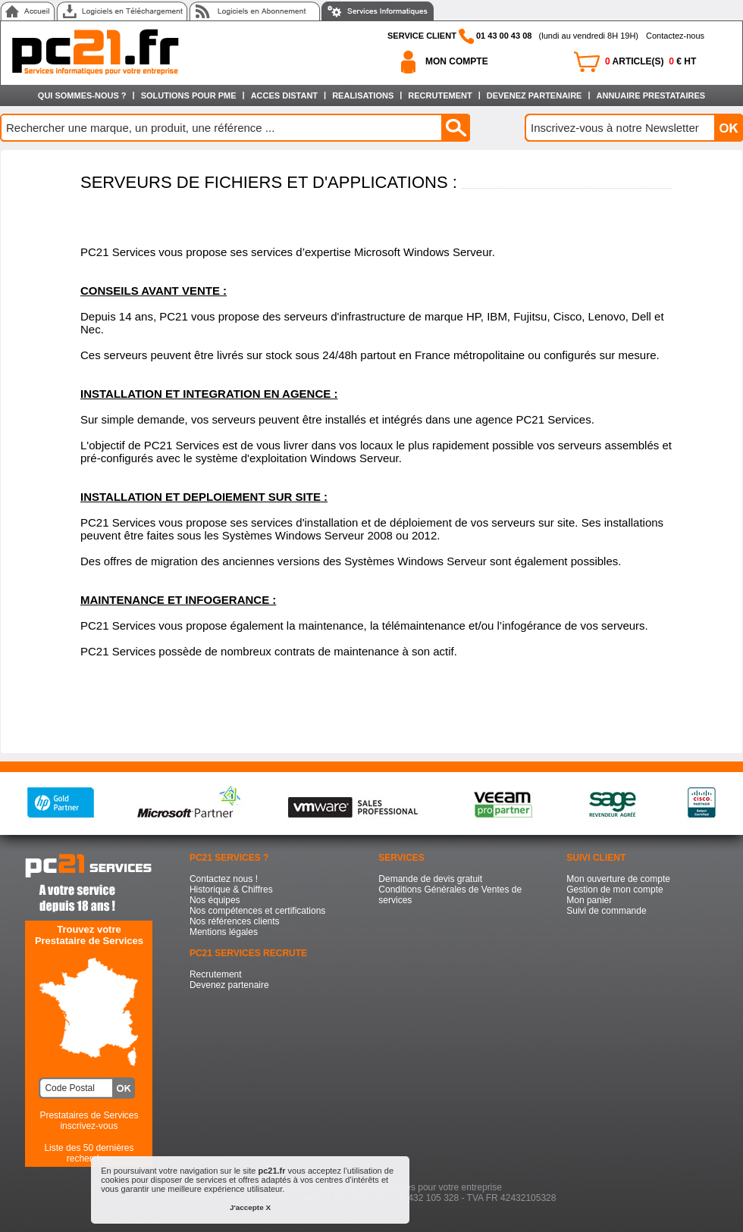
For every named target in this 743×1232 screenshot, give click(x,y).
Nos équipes (215, 900)
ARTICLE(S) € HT (650, 61)
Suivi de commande (606, 910)
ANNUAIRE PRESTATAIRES (651, 95)
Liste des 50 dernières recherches (88, 1153)
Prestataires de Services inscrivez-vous (88, 1120)
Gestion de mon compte (614, 889)
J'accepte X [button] (250, 1207)
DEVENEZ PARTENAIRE (534, 95)
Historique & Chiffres (231, 889)
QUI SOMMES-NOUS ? (82, 95)
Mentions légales (224, 932)
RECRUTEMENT (440, 95)
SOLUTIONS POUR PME (189, 95)
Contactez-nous (675, 35)
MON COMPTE (456, 61)
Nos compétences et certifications (257, 910)
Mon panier (589, 900)
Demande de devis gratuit (430, 879)
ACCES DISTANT (284, 95)
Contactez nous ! (224, 879)
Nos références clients (235, 921)
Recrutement (216, 974)
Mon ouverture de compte (618, 879)
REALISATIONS (362, 95)
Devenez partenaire (229, 985)
